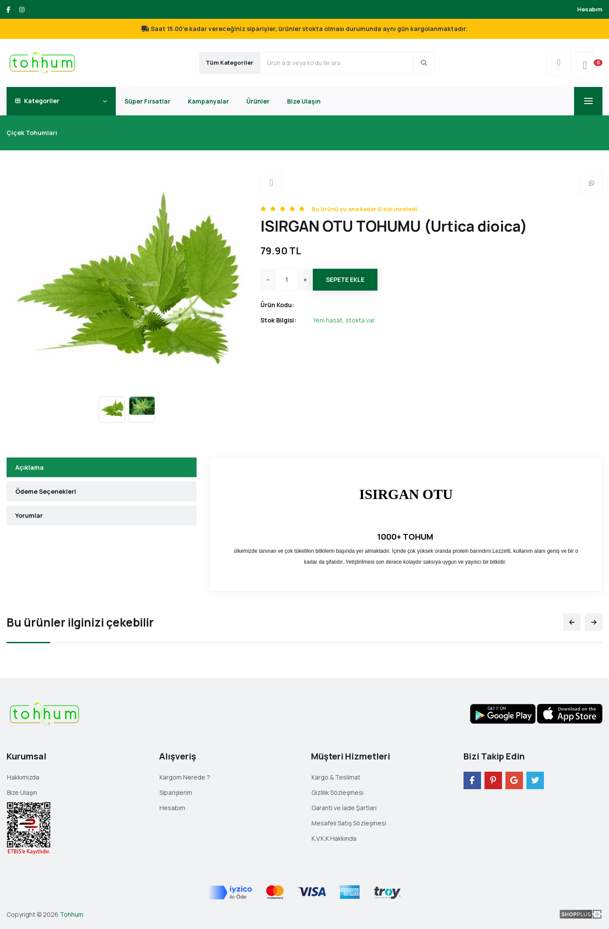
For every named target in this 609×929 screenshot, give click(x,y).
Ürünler (258, 101)
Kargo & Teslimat (335, 777)
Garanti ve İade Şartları (344, 808)
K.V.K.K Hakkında (333, 838)
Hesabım (589, 9)
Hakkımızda (23, 777)
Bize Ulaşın (304, 101)
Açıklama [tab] (29, 467)
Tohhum (71, 914)
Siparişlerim (175, 792)
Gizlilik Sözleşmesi (337, 792)
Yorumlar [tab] (29, 515)
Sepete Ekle (345, 279)
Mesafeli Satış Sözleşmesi (348, 823)
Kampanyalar (208, 101)
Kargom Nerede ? (184, 777)
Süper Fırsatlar (147, 101)
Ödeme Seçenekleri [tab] (45, 491)
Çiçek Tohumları (32, 132)
